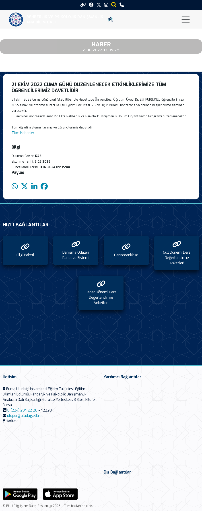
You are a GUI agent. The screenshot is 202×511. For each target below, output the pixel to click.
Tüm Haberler (23, 132)
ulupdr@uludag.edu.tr (24, 415)
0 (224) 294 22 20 (22, 410)
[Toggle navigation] (185, 19)
